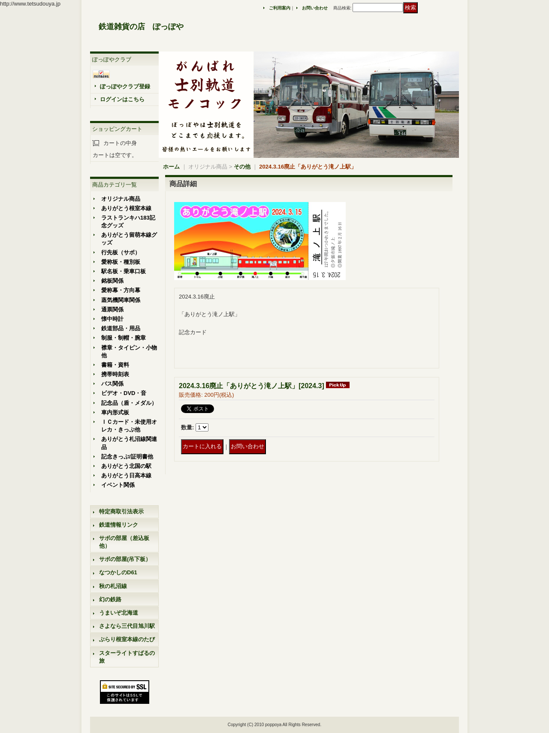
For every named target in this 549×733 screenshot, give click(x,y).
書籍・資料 (115, 365)
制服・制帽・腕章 (123, 338)
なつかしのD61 (118, 572)
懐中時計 (112, 319)
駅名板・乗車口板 (123, 271)
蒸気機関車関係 (120, 300)
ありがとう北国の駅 (126, 466)
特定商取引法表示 (121, 511)
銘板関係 (112, 281)
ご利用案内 (279, 8)
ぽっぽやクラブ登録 (125, 86)
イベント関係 (118, 485)
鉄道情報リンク (118, 525)
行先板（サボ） (120, 252)
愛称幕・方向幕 (120, 290)
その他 (242, 166)
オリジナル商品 (120, 199)
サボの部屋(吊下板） (125, 559)
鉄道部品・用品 (120, 328)
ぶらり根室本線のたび (127, 639)
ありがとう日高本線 (126, 475)
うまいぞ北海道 (118, 612)
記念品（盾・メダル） (129, 403)
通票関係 (112, 309)
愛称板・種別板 (120, 262)
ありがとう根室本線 (126, 208)
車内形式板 (115, 412)
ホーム (171, 166)
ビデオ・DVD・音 (123, 393)
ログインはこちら (122, 99)
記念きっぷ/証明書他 (127, 456)
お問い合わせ (315, 8)
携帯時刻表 (115, 374)
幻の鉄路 (110, 599)
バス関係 (112, 383)
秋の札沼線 (113, 586)
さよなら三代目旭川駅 (127, 626)
